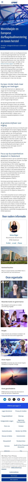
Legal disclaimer (7, 411)
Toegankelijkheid (7, 416)
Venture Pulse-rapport (7, 64)
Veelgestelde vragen (7, 421)
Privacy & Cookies (21, 411)
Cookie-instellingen (13, 472)
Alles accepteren (14, 479)
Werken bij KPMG (21, 431)
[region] (14, 466)
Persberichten (21, 441)
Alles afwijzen (14, 475)
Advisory (7, 451)
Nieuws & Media (7, 436)
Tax (21, 451)
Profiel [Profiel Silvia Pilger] (8, 243)
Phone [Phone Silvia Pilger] (20, 243)
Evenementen (21, 436)
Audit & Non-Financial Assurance (21, 446)
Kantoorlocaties (7, 431)
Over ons (7, 426)
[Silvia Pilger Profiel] (14, 229)
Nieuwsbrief (7, 441)
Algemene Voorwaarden (21, 421)
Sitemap (21, 416)
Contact (21, 426)
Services (7, 446)
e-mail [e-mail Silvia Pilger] (14, 243)
